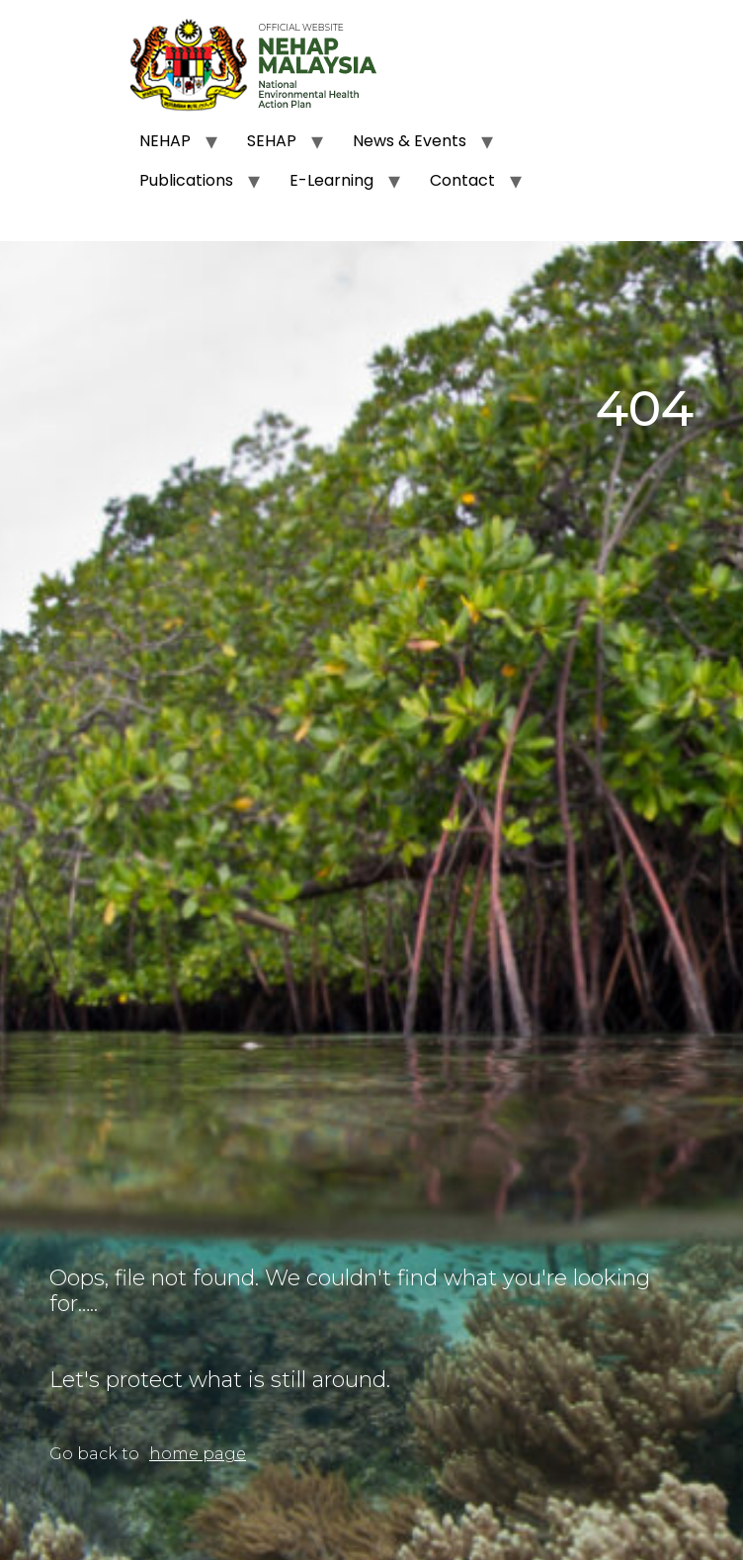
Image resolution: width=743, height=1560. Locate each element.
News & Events (409, 140)
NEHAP (165, 140)
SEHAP (271, 140)
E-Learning (331, 180)
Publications (186, 180)
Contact (462, 180)
